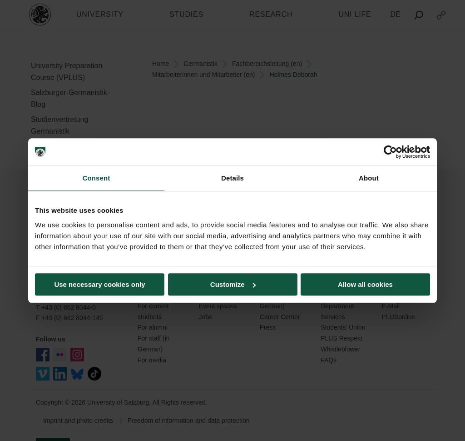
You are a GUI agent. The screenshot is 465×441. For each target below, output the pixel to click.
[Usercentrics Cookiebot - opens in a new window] (390, 152)
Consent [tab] (96, 178)
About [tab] (369, 178)
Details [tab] (232, 178)
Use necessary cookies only (99, 284)
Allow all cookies (365, 284)
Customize (233, 284)
